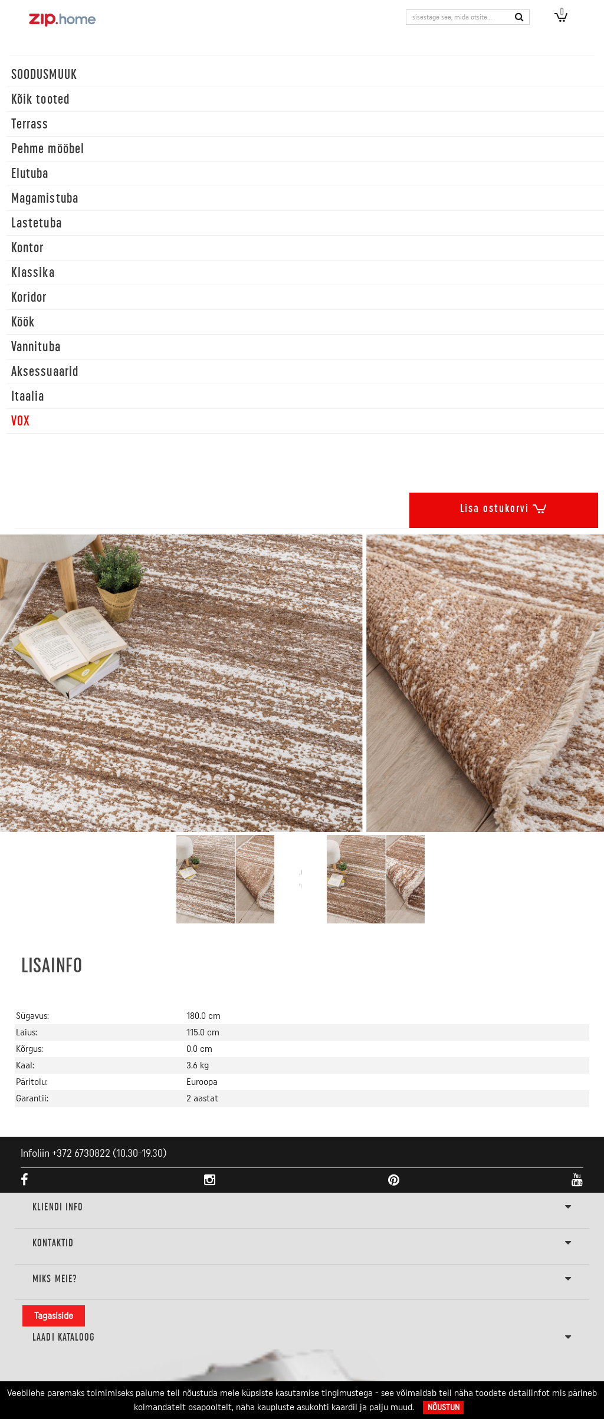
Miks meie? (302, 1279)
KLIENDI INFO (302, 1207)
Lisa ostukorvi (503, 506)
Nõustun (443, 1407)
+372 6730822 (81, 1153)
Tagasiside (53, 1316)
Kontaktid (302, 1243)
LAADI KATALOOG (302, 1338)
